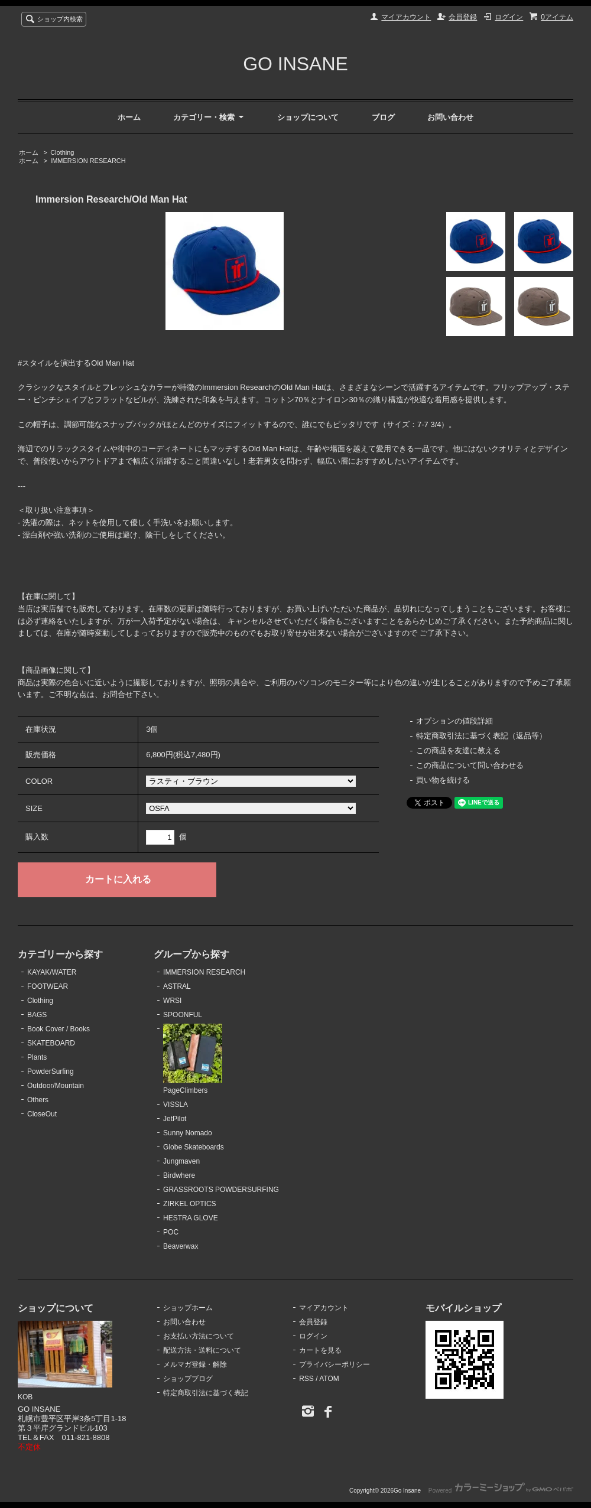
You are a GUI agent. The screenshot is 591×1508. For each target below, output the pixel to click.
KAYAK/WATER (51, 972)
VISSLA (175, 1104)
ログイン (509, 17)
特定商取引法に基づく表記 (205, 1393)
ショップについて (308, 117)
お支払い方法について (198, 1336)
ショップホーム (188, 1308)
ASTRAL (177, 986)
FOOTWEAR (47, 986)
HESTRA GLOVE (190, 1218)
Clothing (62, 152)
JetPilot (174, 1119)
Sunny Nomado (187, 1133)
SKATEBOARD (51, 1043)
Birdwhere (179, 1175)
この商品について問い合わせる (470, 765)
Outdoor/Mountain (55, 1086)
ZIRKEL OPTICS (189, 1204)
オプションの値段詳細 (454, 720)
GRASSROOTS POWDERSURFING (221, 1189)
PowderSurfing (50, 1071)
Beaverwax (180, 1246)
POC (170, 1232)
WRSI (172, 1000)
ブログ (383, 117)
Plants (37, 1057)
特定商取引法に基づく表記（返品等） (481, 735)
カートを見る (320, 1350)
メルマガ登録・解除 (195, 1364)
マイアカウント (406, 17)
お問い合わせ (450, 117)
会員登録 (463, 17)
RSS (306, 1379)
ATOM (329, 1379)
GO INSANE (295, 63)
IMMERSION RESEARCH (88, 160)
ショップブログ (188, 1379)
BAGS (37, 1015)
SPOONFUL (182, 1015)
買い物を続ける (443, 780)
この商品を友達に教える (458, 750)
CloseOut (42, 1114)
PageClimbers (192, 1059)
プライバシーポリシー (334, 1364)
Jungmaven (181, 1161)
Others (37, 1100)
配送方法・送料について (202, 1350)
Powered (500, 1490)
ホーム (129, 117)
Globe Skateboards (193, 1147)
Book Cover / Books (58, 1029)
